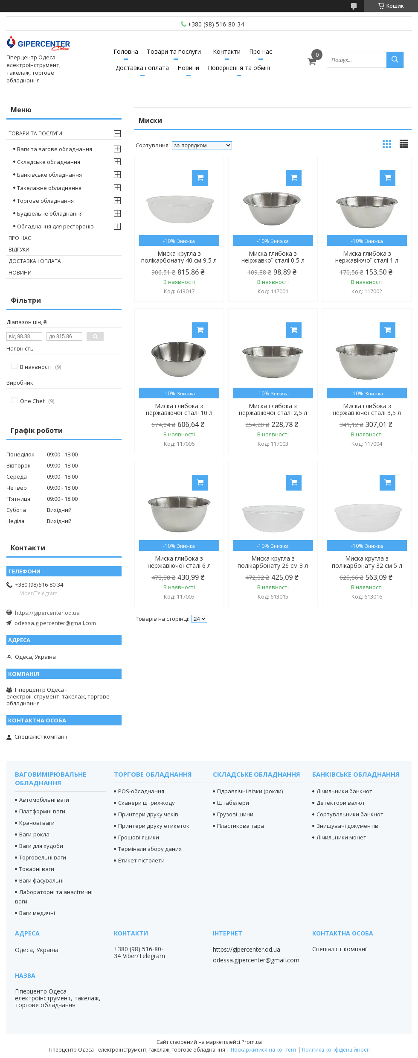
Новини (188, 68)
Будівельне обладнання (50, 213)
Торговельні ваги (42, 857)
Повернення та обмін (239, 68)
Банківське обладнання (49, 174)
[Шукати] (394, 60)
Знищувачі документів (347, 826)
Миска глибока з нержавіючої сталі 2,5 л (273, 409)
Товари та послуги (174, 51)
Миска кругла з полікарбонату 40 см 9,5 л (179, 257)
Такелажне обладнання (49, 188)
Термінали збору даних (150, 849)
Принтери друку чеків (148, 814)
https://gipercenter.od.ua (47, 612)
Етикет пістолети (141, 860)
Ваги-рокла (34, 834)
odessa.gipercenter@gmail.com (55, 623)
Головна (125, 51)
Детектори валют (340, 803)
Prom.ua (251, 1042)
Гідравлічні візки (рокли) (250, 791)
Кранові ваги (37, 823)
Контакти (227, 51)
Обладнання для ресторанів (55, 226)
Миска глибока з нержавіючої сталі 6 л (179, 562)
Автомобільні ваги (44, 800)
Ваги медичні (37, 913)
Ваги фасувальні (41, 880)
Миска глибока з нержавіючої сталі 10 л (179, 409)
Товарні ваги (36, 869)
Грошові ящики (138, 837)
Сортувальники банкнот (349, 814)
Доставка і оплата (142, 68)
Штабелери (233, 803)
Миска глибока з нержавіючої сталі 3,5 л (367, 409)
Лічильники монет (341, 837)
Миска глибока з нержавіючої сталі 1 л (366, 257)
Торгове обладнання (45, 201)
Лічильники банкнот (344, 791)
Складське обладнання (48, 162)
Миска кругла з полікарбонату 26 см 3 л (273, 562)
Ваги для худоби (41, 846)
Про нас (260, 51)
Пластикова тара (240, 826)
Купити (200, 178)
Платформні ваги (42, 811)
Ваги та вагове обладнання (54, 149)
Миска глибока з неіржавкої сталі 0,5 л (273, 257)
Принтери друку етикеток (153, 826)
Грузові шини (235, 814)
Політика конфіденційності (336, 1049)
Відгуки (19, 249)
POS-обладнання (141, 791)
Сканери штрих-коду (146, 803)
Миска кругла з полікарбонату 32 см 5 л (367, 562)
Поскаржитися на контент (263, 1049)
